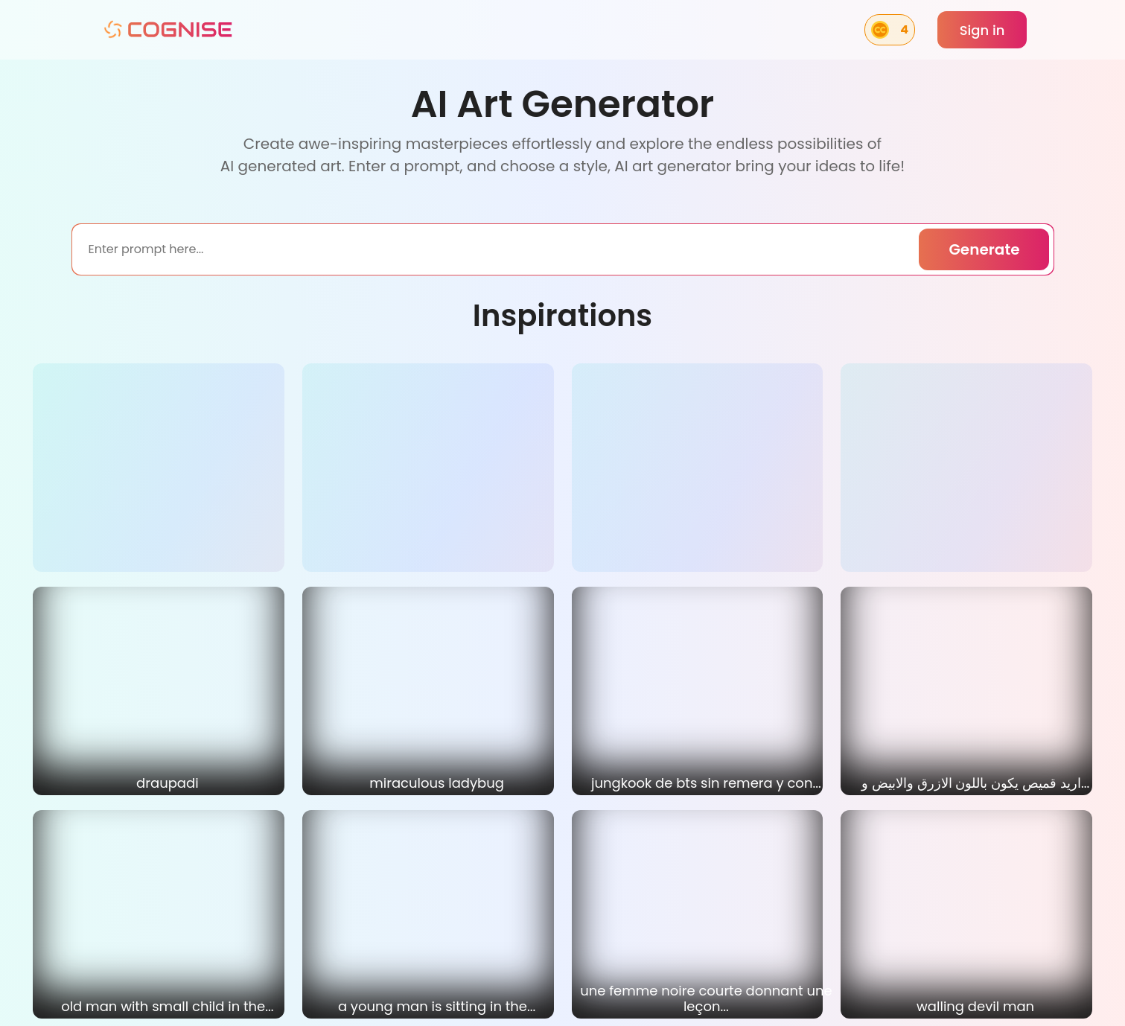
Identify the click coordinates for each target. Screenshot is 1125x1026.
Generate (984, 249)
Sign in (982, 30)
